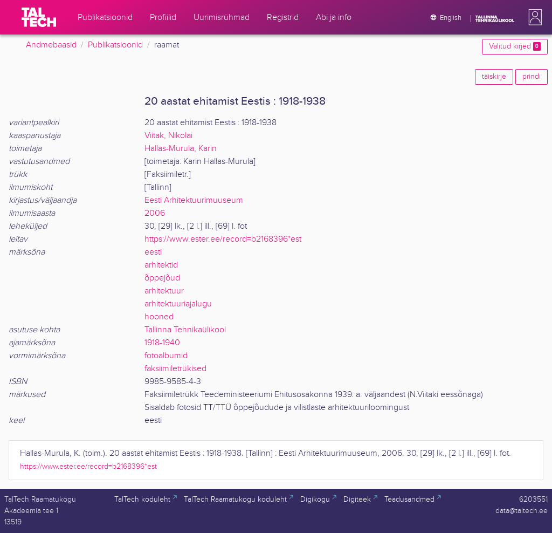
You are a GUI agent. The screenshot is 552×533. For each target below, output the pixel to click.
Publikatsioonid (115, 45)
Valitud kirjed (515, 46)
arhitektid (161, 265)
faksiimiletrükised (175, 369)
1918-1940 (162, 343)
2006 (154, 213)
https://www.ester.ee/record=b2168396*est (222, 239)
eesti (153, 252)
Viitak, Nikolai (168, 136)
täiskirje (494, 76)
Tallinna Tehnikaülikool (185, 330)
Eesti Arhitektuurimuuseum (193, 200)
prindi (531, 76)
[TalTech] (39, 17)
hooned (159, 317)
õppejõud (162, 278)
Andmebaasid (51, 45)
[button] (533, 17)
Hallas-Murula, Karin (180, 149)
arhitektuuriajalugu (178, 304)
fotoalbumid (166, 356)
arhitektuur (164, 291)
